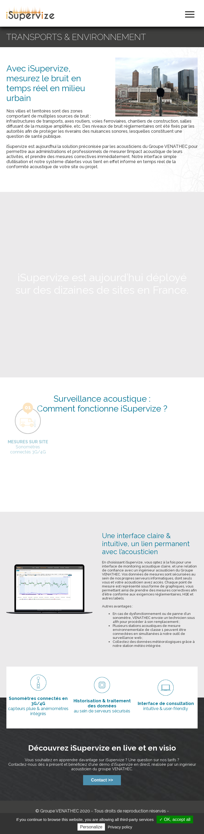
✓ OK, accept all (174, 819)
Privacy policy (120, 827)
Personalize (91, 827)
